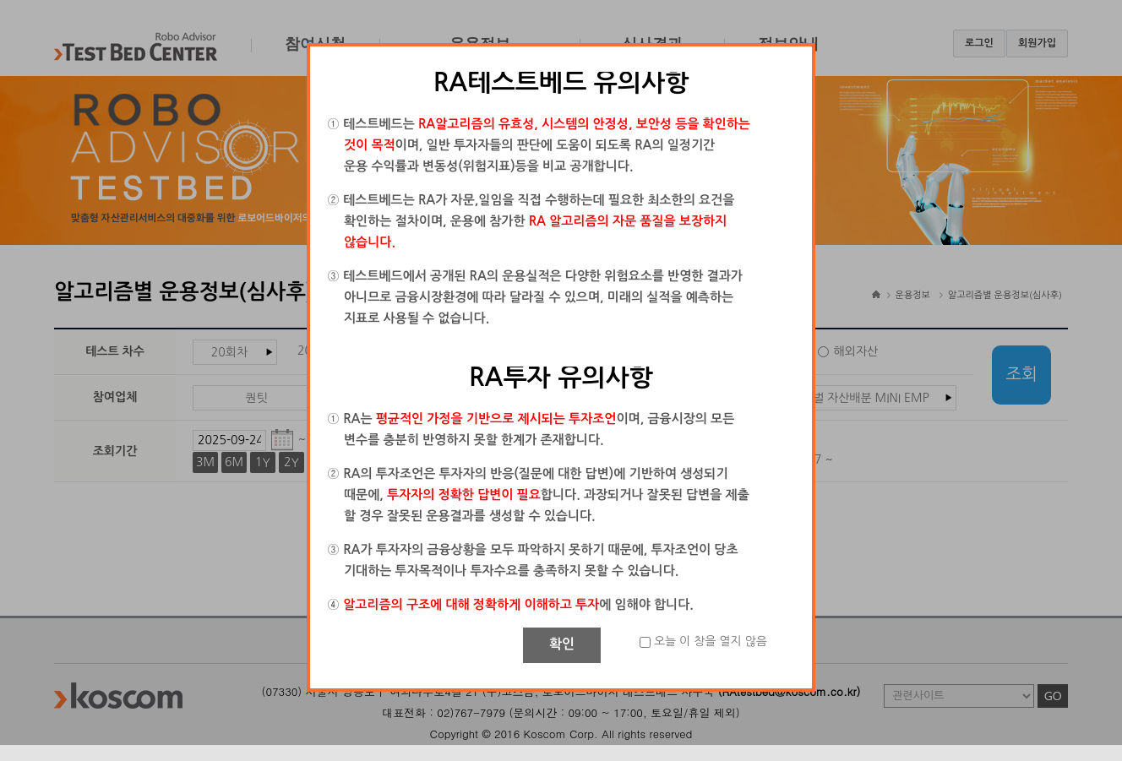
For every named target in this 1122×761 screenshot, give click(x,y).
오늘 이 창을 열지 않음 (710, 641)
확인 (562, 644)
